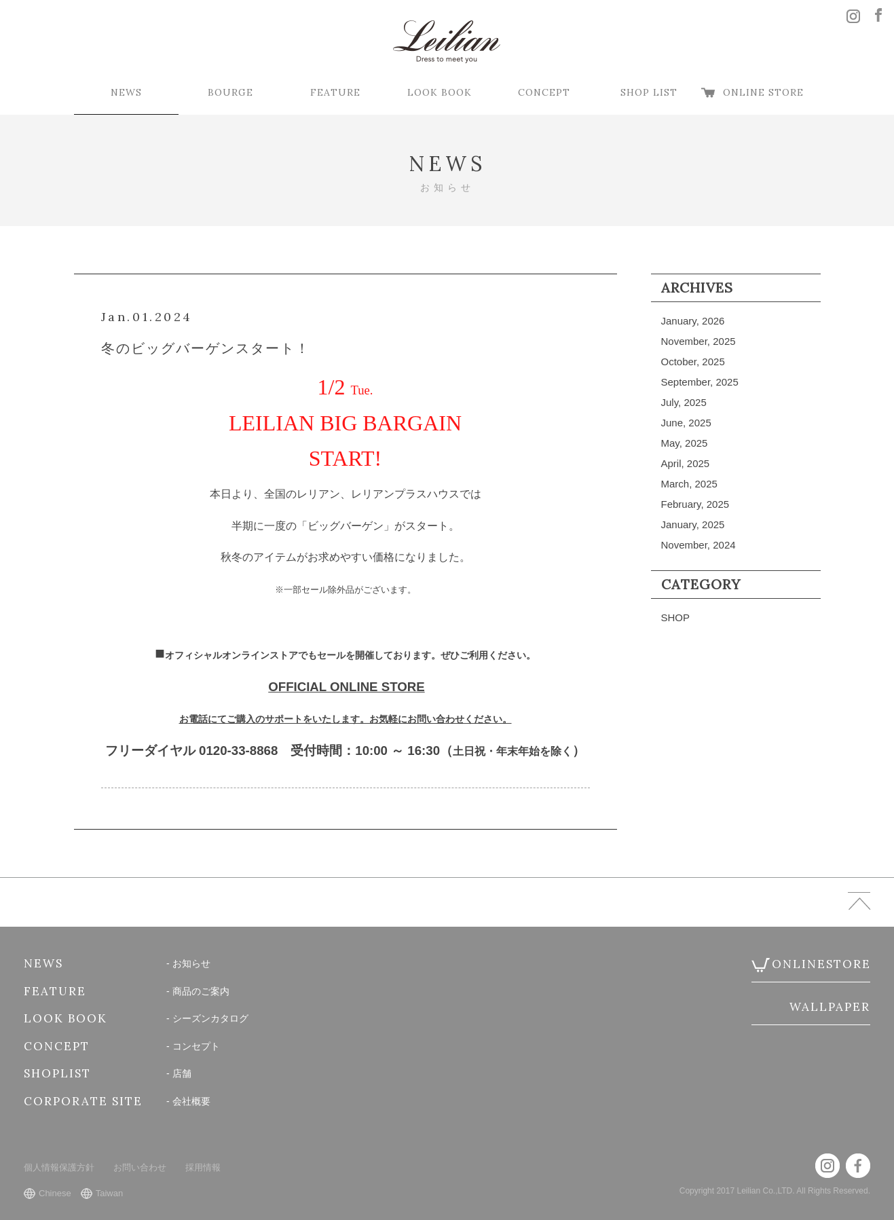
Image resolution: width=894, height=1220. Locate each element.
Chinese (55, 1193)
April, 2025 (685, 463)
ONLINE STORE (763, 92)
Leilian (447, 41)
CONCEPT (544, 92)
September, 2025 (700, 382)
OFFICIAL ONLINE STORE (346, 687)
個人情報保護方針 (59, 1167)
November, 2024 (698, 545)
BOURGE (230, 92)
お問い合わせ (139, 1167)
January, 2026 (693, 321)
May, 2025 (684, 443)
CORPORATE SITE (83, 1101)
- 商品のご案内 (197, 991)
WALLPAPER (829, 1006)
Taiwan (109, 1193)
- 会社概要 (188, 1101)
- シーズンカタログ (207, 1018)
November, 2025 (698, 341)
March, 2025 (689, 483)
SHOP (675, 617)
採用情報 (203, 1167)
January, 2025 (693, 524)
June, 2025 (686, 422)
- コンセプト (193, 1046)
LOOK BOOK (439, 92)
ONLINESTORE (821, 964)
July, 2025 (684, 402)
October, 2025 (693, 361)
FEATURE (335, 92)
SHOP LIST (648, 92)
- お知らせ (188, 963)
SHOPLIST (57, 1073)
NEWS (126, 92)
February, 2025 (695, 504)
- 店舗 (178, 1073)
